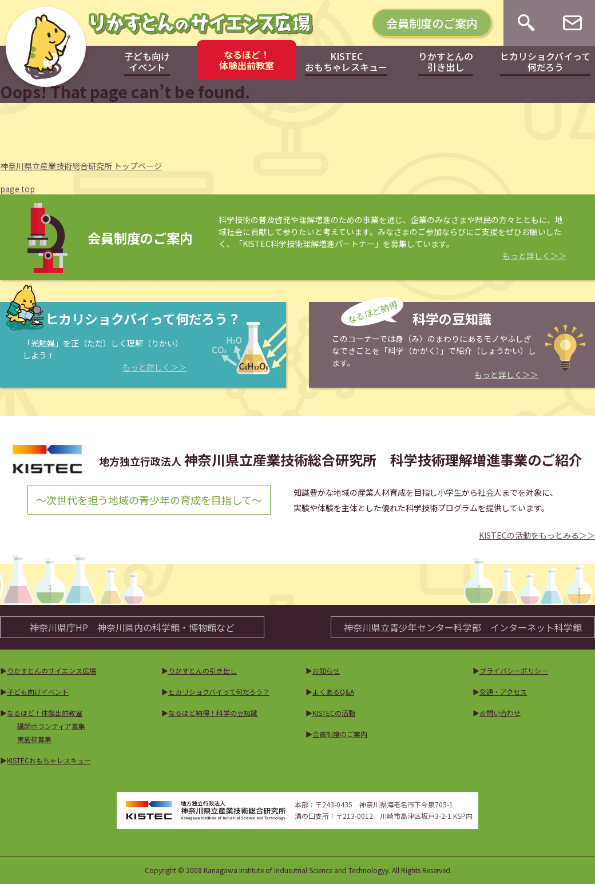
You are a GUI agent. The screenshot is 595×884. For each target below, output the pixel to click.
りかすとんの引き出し (202, 670)
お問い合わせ (500, 713)
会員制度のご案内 (432, 23)
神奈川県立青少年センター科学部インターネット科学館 (463, 627)
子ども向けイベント (38, 691)
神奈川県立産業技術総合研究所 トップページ (81, 166)
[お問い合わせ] (572, 22)
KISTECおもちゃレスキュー (49, 760)
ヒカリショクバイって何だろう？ (218, 691)
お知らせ (326, 670)
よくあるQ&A (333, 691)
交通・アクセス (503, 691)
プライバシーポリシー (513, 670)
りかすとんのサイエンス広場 (51, 670)
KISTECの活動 (333, 713)
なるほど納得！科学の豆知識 (212, 713)
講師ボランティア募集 (51, 726)
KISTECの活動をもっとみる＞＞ (537, 535)
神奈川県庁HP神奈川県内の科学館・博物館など (132, 627)
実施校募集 (34, 739)
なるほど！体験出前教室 (44, 713)
